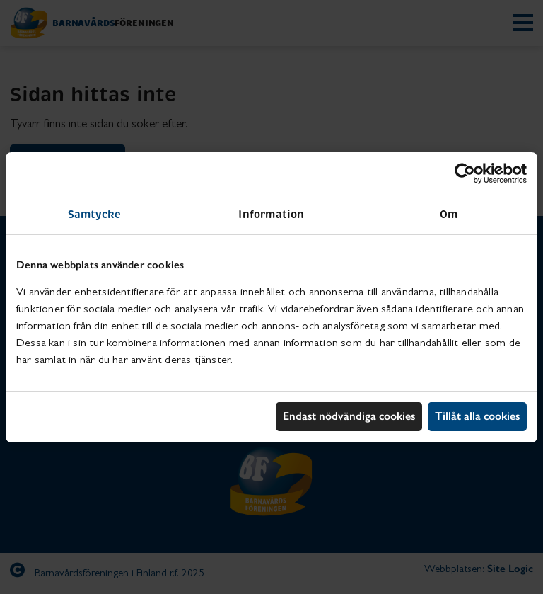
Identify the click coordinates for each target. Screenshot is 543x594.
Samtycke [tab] (95, 214)
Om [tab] (448, 214)
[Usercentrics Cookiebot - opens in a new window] (465, 173)
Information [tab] (271, 214)
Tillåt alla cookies (477, 416)
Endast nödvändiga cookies (349, 416)
